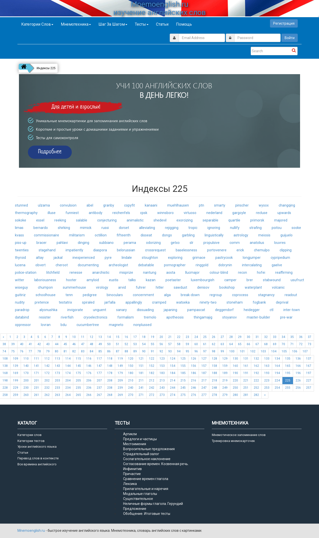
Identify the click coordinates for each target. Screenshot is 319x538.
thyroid (20, 258)
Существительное (138, 499)
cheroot (62, 265)
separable (210, 220)
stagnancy (266, 295)
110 (26, 358)
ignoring (213, 228)
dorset (124, 228)
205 (78, 380)
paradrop (22, 310)
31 (257, 337)
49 (100, 344)
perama (130, 243)
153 (162, 366)
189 (225, 373)
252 (256, 387)
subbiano (106, 243)
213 (162, 380)
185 (183, 373)
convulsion (68, 205)
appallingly (133, 302)
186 (193, 373)
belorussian (126, 250)
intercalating (252, 265)
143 (57, 366)
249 (225, 387)
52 (126, 344)
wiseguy (21, 287)
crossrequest (155, 250)
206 (88, 380)
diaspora (100, 250)
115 (78, 358)
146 (88, 366)
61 (205, 344)
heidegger (252, 310)
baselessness (186, 250)
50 (109, 344)
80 (56, 351)
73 (309, 344)
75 (13, 351)
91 (152, 351)
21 (170, 337)
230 (26, 387)
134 (277, 358)
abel (89, 205)
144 (68, 366)
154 (172, 366)
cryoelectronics (95, 317)
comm (235, 243)
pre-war (286, 317)
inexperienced (84, 258)
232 (47, 387)
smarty (219, 205)
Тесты (142, 24)
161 (245, 366)
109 (15, 358)
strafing (255, 228)
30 (248, 337)
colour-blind (219, 272)
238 (109, 387)
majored (280, 220)
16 (126, 337)
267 (99, 395)
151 (141, 366)
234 (68, 387)
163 (266, 366)
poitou (277, 228)
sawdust (180, 287)
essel (40, 220)
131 (245, 358)
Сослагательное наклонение (146, 459)
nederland (214, 213)
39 (13, 344)
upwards (284, 213)
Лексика (130, 484)
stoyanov (229, 317)
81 (65, 351)
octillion (101, 235)
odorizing (153, 243)
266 (88, 395)
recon (242, 272)
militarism (77, 235)
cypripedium (280, 258)
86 (109, 351)
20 (161, 337)
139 (15, 366)
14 (109, 337)
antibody (95, 213)
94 (178, 351)
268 (109, 395)
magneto (116, 325)
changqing (287, 205)
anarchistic (100, 272)
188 (214, 373)
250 (235, 387)
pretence (42, 302)
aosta (170, 272)
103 (263, 351)
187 (204, 373)
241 (141, 387)
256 (298, 387)
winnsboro (165, 213)
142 (47, 366)
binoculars (115, 295)
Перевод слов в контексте (38, 458)
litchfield (53, 272)
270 (130, 395)
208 (109, 380)
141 (36, 366)
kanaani (151, 205)
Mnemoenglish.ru (31, 531)
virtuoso (190, 213)
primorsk (257, 220)
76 (21, 351)
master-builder (258, 317)
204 (68, 380)
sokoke (20, 220)
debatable (146, 265)
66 (248, 344)
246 (193, 387)
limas (19, 228)
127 (204, 358)
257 (308, 387)
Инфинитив (132, 469)
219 (225, 380)
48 (91, 344)
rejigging (171, 228)
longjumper (252, 258)
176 (88, 373)
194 (277, 373)
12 (91, 337)
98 (213, 351)
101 (242, 351)
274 (172, 395)
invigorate (75, 310)
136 (298, 358)
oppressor (23, 325)
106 (294, 351)
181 (141, 373)
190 (235, 373)
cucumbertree (88, 325)
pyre (108, 258)
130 (235, 358)
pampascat (196, 310)
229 (15, 387)
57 (170, 344)
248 (214, 387)
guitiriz (20, 295)
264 (68, 395)
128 (214, 358)
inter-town (291, 310)
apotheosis (175, 317)
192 (256, 373)
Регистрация (284, 23)
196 (298, 373)
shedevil (160, 220)
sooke (296, 228)
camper (230, 280)
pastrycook (224, 258)
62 (213, 344)
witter (19, 280)
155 (183, 366)
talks (132, 280)
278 (214, 395)
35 (292, 337)
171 (36, 373)
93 (170, 351)
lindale (127, 258)
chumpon (45, 287)
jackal (58, 258)
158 (214, 366)
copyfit (129, 205)
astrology (241, 235)
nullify (234, 228)
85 (100, 351)
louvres (280, 243)
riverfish (67, 317)
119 (120, 358)
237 (99, 387)
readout (291, 295)
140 (26, 366)
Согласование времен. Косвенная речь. (156, 464)
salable (81, 220)
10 (74, 337)
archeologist (118, 265)
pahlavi (62, 243)
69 (274, 344)
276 (193, 395)
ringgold (202, 265)
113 (57, 358)
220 (235, 380)
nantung (149, 272)
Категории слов (37, 24)
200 (26, 380)
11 (82, 337)
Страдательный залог (141, 454)
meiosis (264, 235)
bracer (41, 243)
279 (225, 395)
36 (301, 337)
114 (68, 358)
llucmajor (192, 272)
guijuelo (286, 235)
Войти (290, 38)
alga (167, 295)
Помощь (184, 24)
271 (141, 395)
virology (102, 287)
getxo (175, 243)
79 (48, 351)
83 (82, 351)
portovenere (217, 250)
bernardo (40, 228)
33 (274, 337)
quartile (234, 220)
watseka (183, 302)
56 (161, 344)
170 (26, 373)
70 (283, 344)
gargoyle (239, 213)
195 (287, 373)
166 (298, 366)
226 (298, 380)
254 (277, 387)
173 (57, 373)
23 (187, 337)
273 (162, 395)
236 (88, 387)
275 (183, 395)
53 (135, 344)
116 (88, 358)
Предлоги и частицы (140, 439)
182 (151, 373)
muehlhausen (178, 205)
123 (162, 358)
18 (144, 337)
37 (309, 337)
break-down (190, 295)
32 (266, 337)
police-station (25, 272)
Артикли (130, 434)
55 (152, 344)
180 (130, 373)
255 (287, 387)
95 (187, 351)
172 (47, 373)
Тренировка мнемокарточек (233, 441)
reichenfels (121, 213)
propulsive (211, 243)
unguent (99, 310)
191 (245, 373)
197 (308, 373)
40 (21, 344)
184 (172, 373)
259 (15, 395)
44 (56, 344)
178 (109, 373)
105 (284, 351)
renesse (76, 272)
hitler (160, 287)
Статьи (162, 24)
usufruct (297, 280)
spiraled (88, 302)
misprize (126, 272)
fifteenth (124, 235)
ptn (201, 205)
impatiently (74, 250)
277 (204, 395)
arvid (122, 287)
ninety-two (208, 302)
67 (257, 344)
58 (178, 344)
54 (144, 344)
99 (222, 351)
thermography (26, 213)
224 (277, 380)
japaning (170, 310)
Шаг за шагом (112, 24)
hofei (261, 272)
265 (78, 395)
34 (283, 337)
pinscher (242, 205)
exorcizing (184, 220)
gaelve (277, 265)
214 (172, 380)
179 (120, 373)
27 (222, 337)
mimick (85, 228)
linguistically (214, 235)
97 (205, 351)
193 (266, 373)
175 (78, 373)
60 (196, 344)
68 (266, 344)
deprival (282, 302)
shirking (64, 228)
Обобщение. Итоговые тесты (146, 514)
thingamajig (203, 317)
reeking (60, 220)
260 (26, 395)
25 (205, 337)
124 (172, 358)
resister (45, 317)
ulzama (44, 205)
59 (187, 344)
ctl (271, 310)
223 (266, 380)
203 (57, 380)
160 (235, 366)
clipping (286, 250)
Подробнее (50, 152)
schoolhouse (46, 295)
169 (15, 373)
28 (231, 337)
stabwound (272, 280)
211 (141, 380)
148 (109, 366)
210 (130, 380)
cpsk (143, 213)
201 (36, 380)
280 (235, 395)
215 (183, 380)
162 (256, 366)
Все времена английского (37, 464)
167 (308, 366)
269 (120, 395)
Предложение (134, 509)
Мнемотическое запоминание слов (239, 435)
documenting (88, 265)
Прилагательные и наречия (145, 489)
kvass (19, 235)
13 (100, 337)
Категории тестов (31, 441)
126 (193, 358)
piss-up (20, 243)
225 (287, 380)
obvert (40, 265)
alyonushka (48, 310)
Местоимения (134, 444)
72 (301, 344)
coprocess (240, 295)
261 (36, 395)
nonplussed (142, 325)
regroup (216, 295)
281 (245, 395)
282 (256, 395)
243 (162, 387)
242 (151, 387)
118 (109, 358)
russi (105, 228)
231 (36, 387)
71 (292, 344)
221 (245, 380)
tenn (69, 295)
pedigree (90, 295)
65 (239, 344)
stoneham (235, 302)
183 (162, 373)
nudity (20, 302)
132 (256, 358)
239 (120, 387)
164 (277, 366)
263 (57, 395)
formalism (125, 317)
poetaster (173, 280)
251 (245, 387)
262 (47, 395)
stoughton (150, 258)
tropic (192, 228)
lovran (46, 325)
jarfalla (109, 302)
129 (225, 358)
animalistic (135, 220)
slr (191, 243)
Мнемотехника (76, 24)
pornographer (175, 265)
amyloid (92, 280)
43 (48, 344)
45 (65, 344)
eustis (113, 280)
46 (74, 344)
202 (47, 380)
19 (152, 337)
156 (193, 366)
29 (239, 337)
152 (151, 366)
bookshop (227, 287)
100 (232, 351)
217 (204, 380)
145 (78, 366)
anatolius (257, 243)
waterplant (253, 287)
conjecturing (107, 220)
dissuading (145, 310)
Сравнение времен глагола (145, 479)
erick (240, 250)
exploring (175, 258)
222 (256, 380)
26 (213, 337)
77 (30, 351)
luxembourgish (202, 280)
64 (231, 344)
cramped (159, 302)
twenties (22, 250)
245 (183, 387)
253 (266, 387)
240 (130, 387)
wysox (264, 205)
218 (214, 380)
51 (117, 344)
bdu (64, 325)
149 (120, 366)
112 (47, 358)
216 (193, 380)
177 (99, 373)
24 (196, 337)
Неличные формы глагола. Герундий (153, 504)
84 (91, 351)
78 (39, 351)
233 (57, 387)
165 (287, 366)
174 (68, 373)
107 (305, 351)
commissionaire (46, 235)
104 (273, 351)
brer (249, 280)
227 (308, 380)
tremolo (150, 317)
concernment (143, 295)
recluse (261, 213)
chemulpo (262, 250)
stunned (21, 205)
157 (204, 366)
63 (222, 344)
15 (117, 337)
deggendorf (224, 310)
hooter (71, 280)
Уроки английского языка (37, 446)
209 (120, 380)
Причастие (132, 474)
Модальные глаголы (140, 494)
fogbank (259, 302)
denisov (203, 287)
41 (30, 344)
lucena (20, 265)
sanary (121, 310)
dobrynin (225, 265)
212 (151, 380)
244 (172, 387)
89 (135, 351)
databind (22, 317)
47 (82, 344)
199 (15, 380)
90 (144, 351)
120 (130, 358)
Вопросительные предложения (149, 449)
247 (204, 387)
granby (108, 205)
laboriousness (45, 280)
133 (266, 358)
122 (151, 358)
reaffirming (284, 272)
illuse (52, 213)
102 (252, 351)
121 (141, 358)
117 (99, 358)
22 (178, 337)
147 (99, 366)
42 (39, 344)
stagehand (47, 250)
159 (225, 366)
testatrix (65, 302)
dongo (167, 235)
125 (183, 358)
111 (36, 358)
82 (74, 351)
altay (40, 258)
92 (161, 351)
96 (196, 351)
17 (135, 337)
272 (151, 395)
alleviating (147, 228)
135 (287, 358)
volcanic (278, 287)
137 (308, 358)
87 (117, 351)
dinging (83, 243)
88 (126, 351)
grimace (198, 258)
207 (99, 380)
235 (78, 387)
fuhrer (141, 287)
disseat (146, 235)
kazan (151, 280)
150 (130, 366)
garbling (188, 235)
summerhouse (74, 287)
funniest (72, 213)
